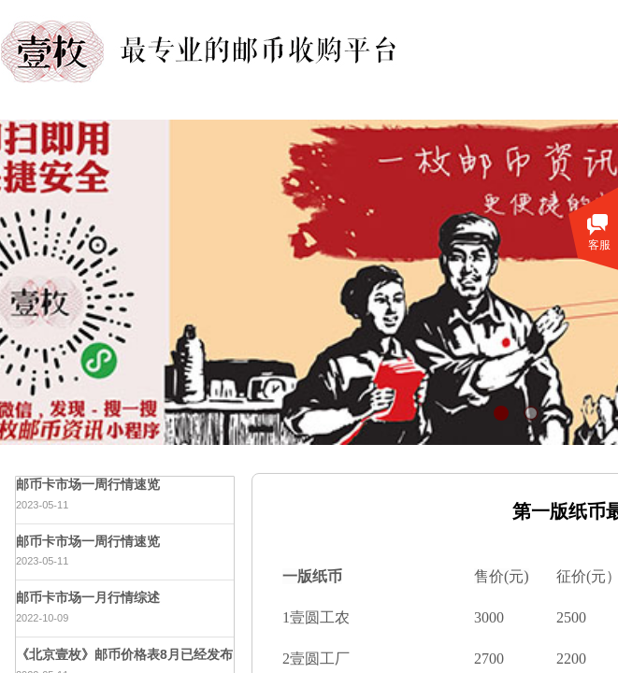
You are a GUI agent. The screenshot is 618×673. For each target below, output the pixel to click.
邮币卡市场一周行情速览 (88, 484)
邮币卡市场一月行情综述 (88, 597)
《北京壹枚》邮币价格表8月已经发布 (124, 654)
